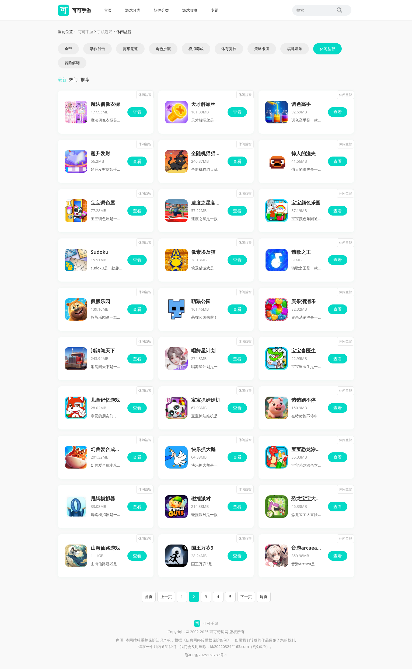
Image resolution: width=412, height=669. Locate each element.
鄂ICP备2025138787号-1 (206, 654)
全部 (68, 48)
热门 (73, 79)
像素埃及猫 (203, 252)
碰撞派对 (201, 498)
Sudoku (100, 252)
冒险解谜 (72, 62)
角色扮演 (163, 48)
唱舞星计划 (203, 350)
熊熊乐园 (100, 301)
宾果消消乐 (303, 301)
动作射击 (97, 48)
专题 (214, 10)
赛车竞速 (130, 48)
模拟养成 (196, 48)
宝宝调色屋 (103, 202)
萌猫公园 (201, 301)
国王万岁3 (202, 548)
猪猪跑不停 (303, 400)
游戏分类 (132, 10)
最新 (62, 79)
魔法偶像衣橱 (105, 104)
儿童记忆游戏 (105, 400)
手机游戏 (104, 31)
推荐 (85, 79)
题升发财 (100, 153)
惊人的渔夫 (303, 153)
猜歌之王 (301, 252)
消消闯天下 (103, 350)
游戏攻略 (189, 10)
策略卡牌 (261, 48)
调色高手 (301, 104)
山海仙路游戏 (105, 548)
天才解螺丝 (203, 104)
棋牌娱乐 (294, 48)
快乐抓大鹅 (203, 449)
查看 (137, 112)
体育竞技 (228, 48)
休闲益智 (327, 48)
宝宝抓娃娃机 (205, 400)
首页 (108, 10)
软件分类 (161, 10)
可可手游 (85, 31)
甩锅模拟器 (103, 498)
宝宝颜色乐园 (305, 202)
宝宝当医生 (303, 350)
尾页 (263, 596)
